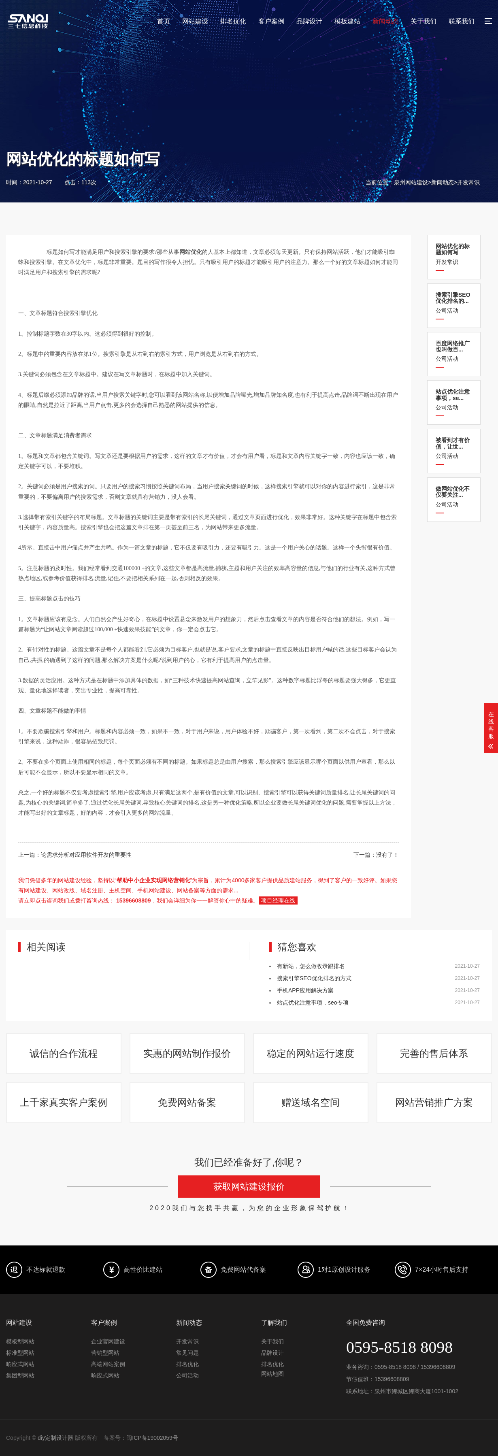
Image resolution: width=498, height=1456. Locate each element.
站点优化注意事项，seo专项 (313, 1002)
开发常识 (468, 182)
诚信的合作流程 (64, 1053)
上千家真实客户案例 (64, 1102)
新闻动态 (385, 21)
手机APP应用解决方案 (305, 990)
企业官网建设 (108, 1342)
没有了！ (387, 854)
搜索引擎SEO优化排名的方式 (314, 978)
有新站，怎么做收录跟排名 (311, 966)
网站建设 (195, 21)
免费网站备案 (187, 1102)
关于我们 (423, 21)
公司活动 (454, 303)
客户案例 (271, 21)
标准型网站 (20, 1353)
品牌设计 (309, 21)
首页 (163, 21)
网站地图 (272, 1374)
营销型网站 (105, 1353)
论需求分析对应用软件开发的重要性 (86, 854)
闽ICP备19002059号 (152, 1438)
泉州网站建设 (411, 182)
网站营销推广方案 (434, 1102)
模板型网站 (20, 1342)
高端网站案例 (108, 1364)
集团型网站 (20, 1376)
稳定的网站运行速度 (311, 1053)
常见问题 (187, 1353)
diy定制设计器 (55, 1438)
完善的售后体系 (434, 1053)
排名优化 (233, 21)
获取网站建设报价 (249, 1187)
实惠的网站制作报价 (187, 1053)
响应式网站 (20, 1364)
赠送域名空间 (311, 1102)
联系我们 (462, 21)
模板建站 (347, 21)
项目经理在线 (278, 900)
